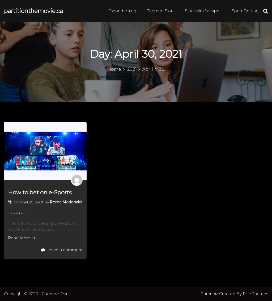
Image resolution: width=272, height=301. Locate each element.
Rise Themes (255, 293)
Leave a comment (62, 249)
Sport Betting (245, 10)
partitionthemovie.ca (33, 11)
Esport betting (122, 10)
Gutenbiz (210, 293)
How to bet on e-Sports (40, 192)
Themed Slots (160, 10)
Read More (22, 237)
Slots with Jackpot (203, 10)
